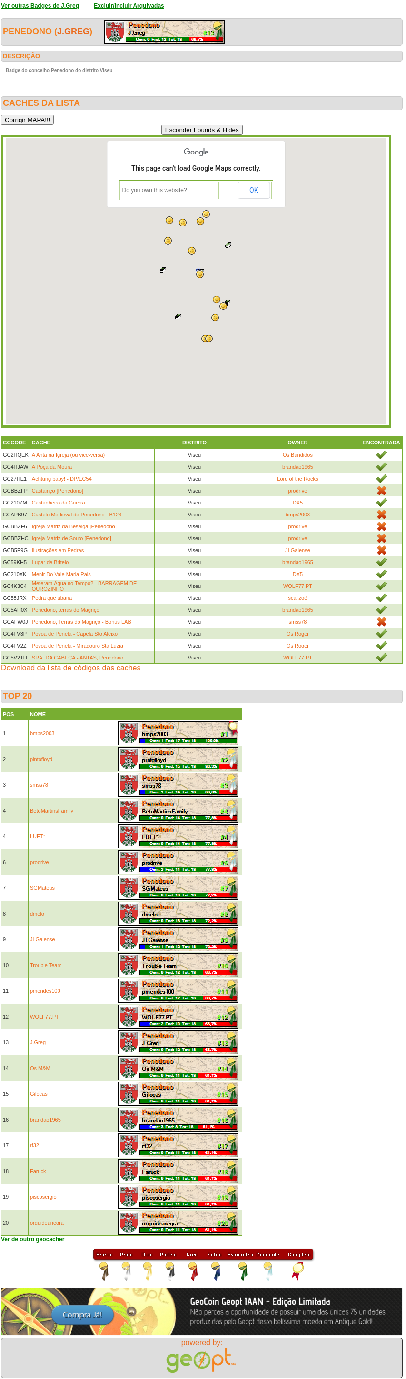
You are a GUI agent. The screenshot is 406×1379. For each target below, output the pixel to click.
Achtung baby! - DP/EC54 (62, 479)
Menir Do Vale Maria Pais (61, 574)
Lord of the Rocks (297, 479)
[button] (168, 241)
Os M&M (40, 1068)
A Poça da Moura (52, 467)
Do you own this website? (154, 190)
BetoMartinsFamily (51, 810)
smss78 (298, 622)
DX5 (298, 502)
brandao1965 (297, 467)
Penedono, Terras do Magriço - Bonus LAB (81, 622)
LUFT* (37, 836)
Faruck (38, 1171)
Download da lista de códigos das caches (71, 668)
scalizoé (297, 598)
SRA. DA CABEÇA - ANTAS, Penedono (77, 657)
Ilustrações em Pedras (58, 550)
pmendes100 (45, 991)
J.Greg (73, 31)
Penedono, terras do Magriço (65, 610)
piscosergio (43, 1197)
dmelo (37, 913)
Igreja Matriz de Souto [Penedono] (71, 538)
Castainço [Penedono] (57, 491)
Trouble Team (46, 965)
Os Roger (298, 634)
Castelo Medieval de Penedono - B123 (76, 514)
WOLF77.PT (297, 586)
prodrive (297, 491)
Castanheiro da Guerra (58, 502)
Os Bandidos (298, 455)
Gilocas (39, 1094)
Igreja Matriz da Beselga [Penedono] (74, 526)
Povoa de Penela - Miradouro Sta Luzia (77, 645)
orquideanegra (47, 1222)
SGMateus (42, 888)
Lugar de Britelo (50, 562)
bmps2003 (298, 514)
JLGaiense (297, 550)
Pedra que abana (52, 598)
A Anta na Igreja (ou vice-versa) (68, 455)
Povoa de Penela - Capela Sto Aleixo (75, 634)
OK (253, 190)
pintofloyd (41, 759)
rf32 (34, 1145)
